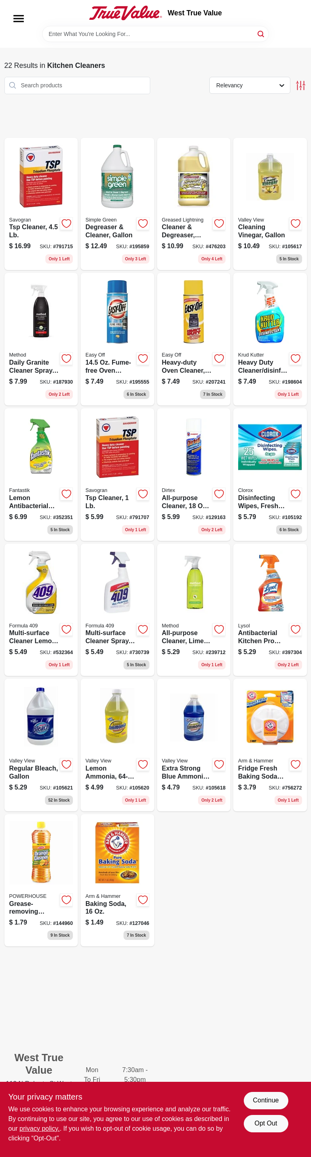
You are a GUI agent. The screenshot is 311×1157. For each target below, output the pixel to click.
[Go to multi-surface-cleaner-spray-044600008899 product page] (117, 610)
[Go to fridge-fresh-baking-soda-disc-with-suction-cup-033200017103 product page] (270, 745)
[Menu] (18, 18)
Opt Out (265, 1123)
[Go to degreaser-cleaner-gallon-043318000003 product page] (117, 204)
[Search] (261, 33)
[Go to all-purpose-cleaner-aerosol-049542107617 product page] (194, 474)
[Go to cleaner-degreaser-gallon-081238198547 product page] (194, 204)
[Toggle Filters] (300, 85)
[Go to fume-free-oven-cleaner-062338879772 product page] (117, 339)
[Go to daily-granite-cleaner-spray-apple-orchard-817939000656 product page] (41, 339)
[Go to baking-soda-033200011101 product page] (117, 880)
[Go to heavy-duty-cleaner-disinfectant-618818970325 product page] (270, 339)
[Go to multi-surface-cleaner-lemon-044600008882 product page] (41, 610)
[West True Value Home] (125, 13)
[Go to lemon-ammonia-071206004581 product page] (117, 745)
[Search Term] (155, 34)
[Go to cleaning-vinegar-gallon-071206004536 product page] (270, 204)
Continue (266, 1100)
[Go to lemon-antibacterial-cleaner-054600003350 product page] (41, 474)
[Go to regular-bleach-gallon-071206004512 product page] (41, 745)
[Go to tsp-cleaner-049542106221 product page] (41, 204)
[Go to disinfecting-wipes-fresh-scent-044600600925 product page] (270, 474)
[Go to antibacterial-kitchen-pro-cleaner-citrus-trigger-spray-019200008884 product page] (270, 610)
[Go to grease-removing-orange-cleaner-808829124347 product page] (41, 880)
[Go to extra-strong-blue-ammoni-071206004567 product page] (194, 745)
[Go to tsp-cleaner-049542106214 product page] (117, 474)
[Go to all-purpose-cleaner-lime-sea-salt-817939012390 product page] (194, 610)
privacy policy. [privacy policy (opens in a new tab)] (39, 1128)
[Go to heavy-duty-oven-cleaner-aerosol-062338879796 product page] (194, 339)
